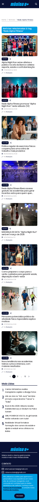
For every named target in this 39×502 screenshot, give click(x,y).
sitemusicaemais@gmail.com (16, 469)
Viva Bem (5, 143)
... (21, 376)
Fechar (19, 496)
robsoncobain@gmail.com (15, 472)
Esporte (4, 59)
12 (25, 376)
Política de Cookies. (11, 490)
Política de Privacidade (12, 488)
